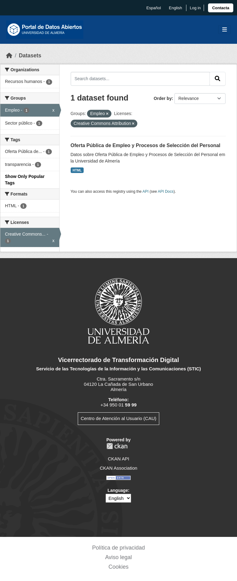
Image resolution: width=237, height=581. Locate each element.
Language (118, 490)
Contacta (220, 8)
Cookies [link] (118, 567)
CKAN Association (118, 468)
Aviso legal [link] (118, 557)
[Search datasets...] (140, 78)
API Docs (165, 191)
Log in (195, 8)
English (175, 8)
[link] (220, 7)
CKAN (116, 446)
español (153, 8)
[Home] (9, 55)
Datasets (30, 55)
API (146, 191)
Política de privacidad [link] (118, 548)
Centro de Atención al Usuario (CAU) (118, 418)
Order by (163, 98)
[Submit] (218, 78)
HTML (77, 170)
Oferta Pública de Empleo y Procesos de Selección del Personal (146, 145)
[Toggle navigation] (224, 29)
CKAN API (118, 458)
